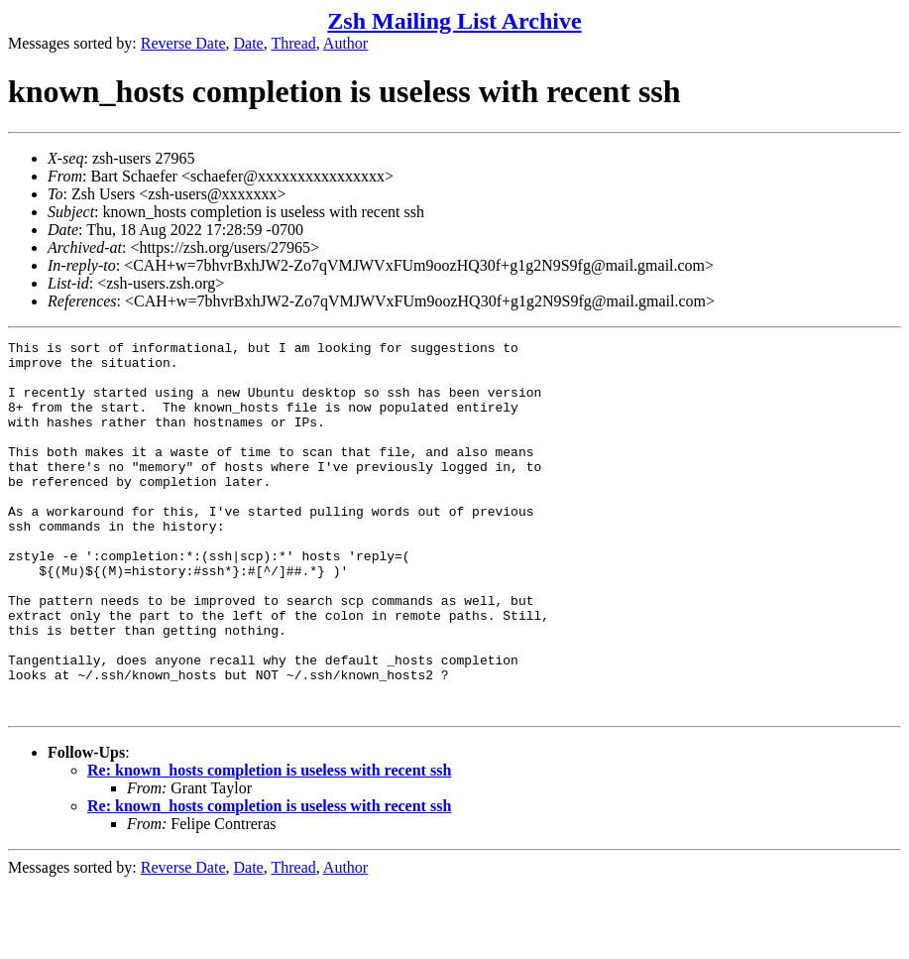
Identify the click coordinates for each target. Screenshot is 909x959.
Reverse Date (183, 43)
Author (345, 43)
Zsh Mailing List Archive (454, 21)
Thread (293, 43)
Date (249, 43)
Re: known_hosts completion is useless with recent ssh (269, 844)
